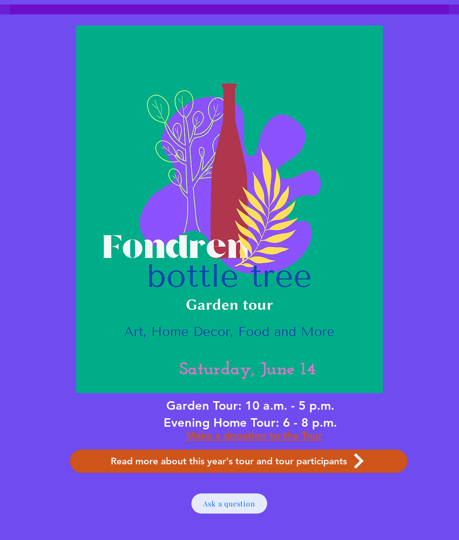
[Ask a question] (229, 503)
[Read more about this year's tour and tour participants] (238, 461)
